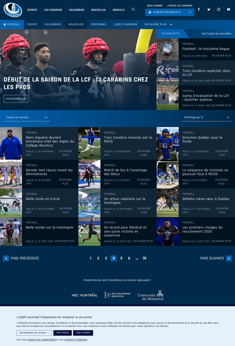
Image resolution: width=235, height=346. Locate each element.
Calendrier (52, 24)
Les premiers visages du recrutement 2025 (202, 229)
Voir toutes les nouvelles (216, 34)
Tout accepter (83, 332)
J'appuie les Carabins (179, 5)
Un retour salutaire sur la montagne (124, 201)
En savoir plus (156, 24)
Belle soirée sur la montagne (49, 228)
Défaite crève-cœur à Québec (206, 199)
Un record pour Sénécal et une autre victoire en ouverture (125, 232)
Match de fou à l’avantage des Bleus (125, 172)
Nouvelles (76, 24)
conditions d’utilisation (75, 339)
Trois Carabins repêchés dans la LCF (206, 73)
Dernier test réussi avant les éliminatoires (49, 172)
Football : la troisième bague (206, 49)
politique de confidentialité (42, 339)
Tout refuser (62, 332)
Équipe (32, 24)
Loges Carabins (125, 24)
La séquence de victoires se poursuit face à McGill (205, 172)
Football (12, 24)
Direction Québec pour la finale (202, 140)
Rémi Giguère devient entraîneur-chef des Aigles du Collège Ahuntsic (50, 142)
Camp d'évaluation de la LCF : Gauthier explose (205, 98)
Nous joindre (155, 5)
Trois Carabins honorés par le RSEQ (128, 140)
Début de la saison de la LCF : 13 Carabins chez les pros (76, 83)
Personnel (99, 24)
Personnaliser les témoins (34, 333)
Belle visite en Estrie (43, 199)
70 (144, 258)
